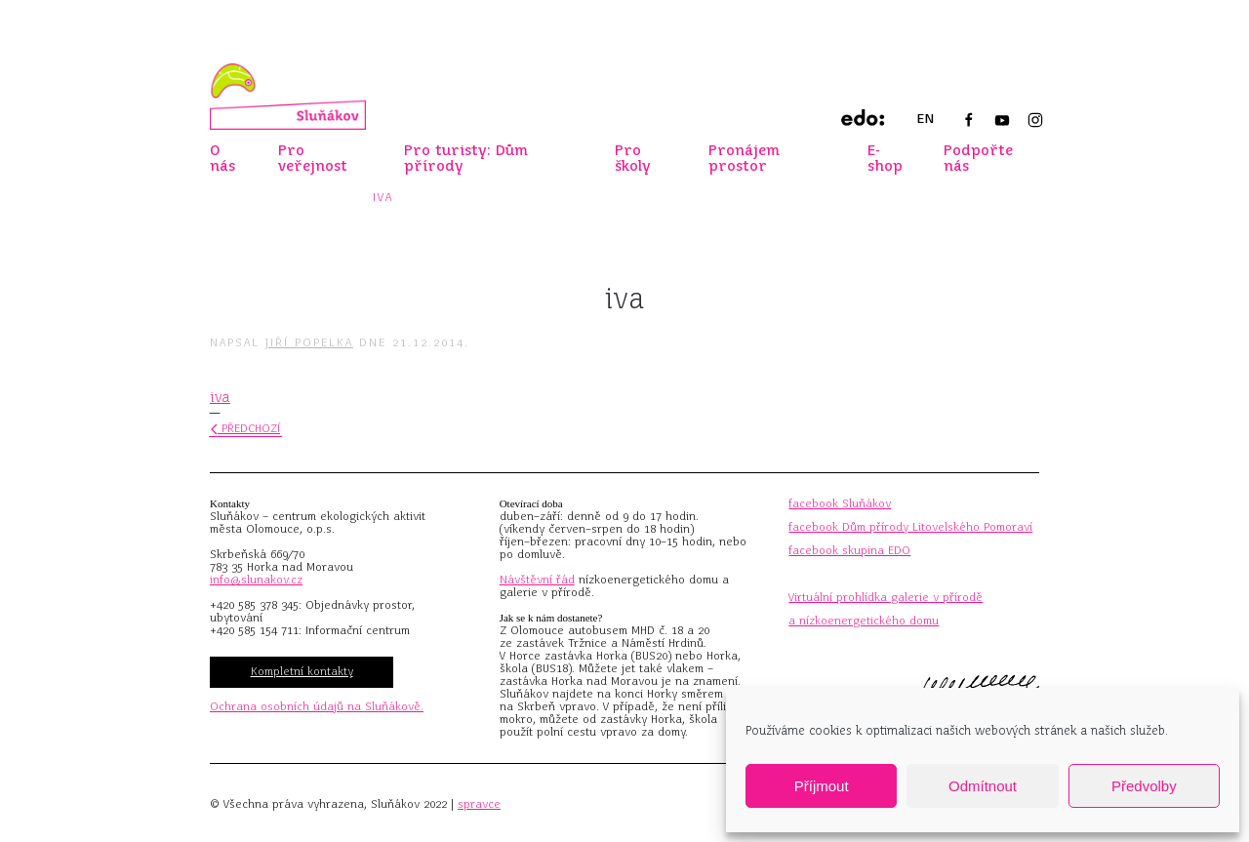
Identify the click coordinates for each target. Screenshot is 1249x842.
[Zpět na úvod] (288, 96)
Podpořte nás (978, 158)
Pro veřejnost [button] (312, 158)
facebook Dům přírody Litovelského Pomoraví (910, 527)
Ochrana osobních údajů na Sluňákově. (316, 706)
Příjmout (821, 786)
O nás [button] (222, 158)
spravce (479, 804)
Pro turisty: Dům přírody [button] (466, 158)
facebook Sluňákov (839, 503)
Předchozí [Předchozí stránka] (245, 428)
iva (220, 397)
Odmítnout (982, 786)
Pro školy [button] (633, 158)
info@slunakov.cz (256, 579)
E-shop (885, 158)
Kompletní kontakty (302, 671)
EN (925, 118)
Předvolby (1144, 786)
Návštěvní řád (537, 579)
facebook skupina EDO (849, 550)
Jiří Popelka (309, 342)
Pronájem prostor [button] (744, 158)
